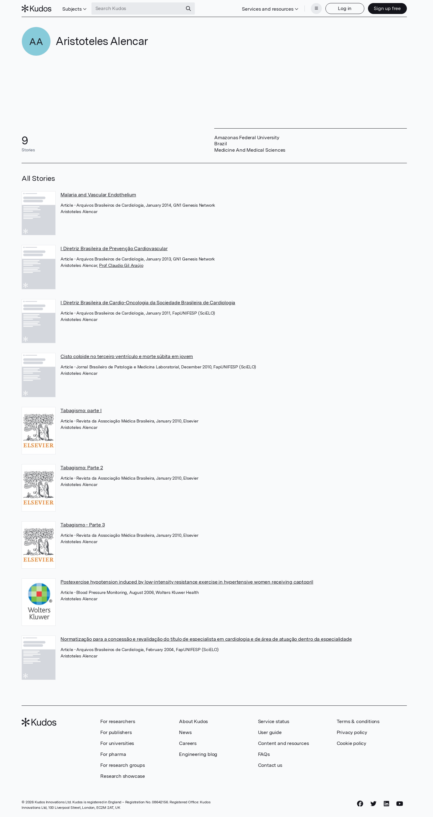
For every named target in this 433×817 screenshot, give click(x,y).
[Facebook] (360, 804)
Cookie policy (351, 743)
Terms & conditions (358, 721)
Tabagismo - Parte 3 (82, 525)
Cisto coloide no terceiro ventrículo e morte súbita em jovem (126, 356)
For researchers (117, 721)
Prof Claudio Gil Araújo (121, 265)
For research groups (122, 765)
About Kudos (193, 721)
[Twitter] (373, 804)
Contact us (270, 765)
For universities (117, 743)
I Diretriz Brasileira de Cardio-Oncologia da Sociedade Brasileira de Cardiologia (147, 302)
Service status (273, 721)
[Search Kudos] (137, 8)
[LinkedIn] (386, 804)
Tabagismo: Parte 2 (81, 468)
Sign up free (387, 8)
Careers (188, 743)
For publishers (116, 732)
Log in (345, 8)
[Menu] (316, 8)
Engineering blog (198, 754)
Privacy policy (352, 732)
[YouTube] (399, 804)
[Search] (188, 8)
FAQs (264, 754)
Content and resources (283, 743)
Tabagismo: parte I (80, 410)
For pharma (113, 754)
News (185, 732)
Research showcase (122, 776)
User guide (270, 732)
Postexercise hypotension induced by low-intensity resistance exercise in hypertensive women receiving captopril (186, 582)
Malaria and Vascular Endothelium (98, 195)
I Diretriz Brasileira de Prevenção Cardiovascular (113, 248)
